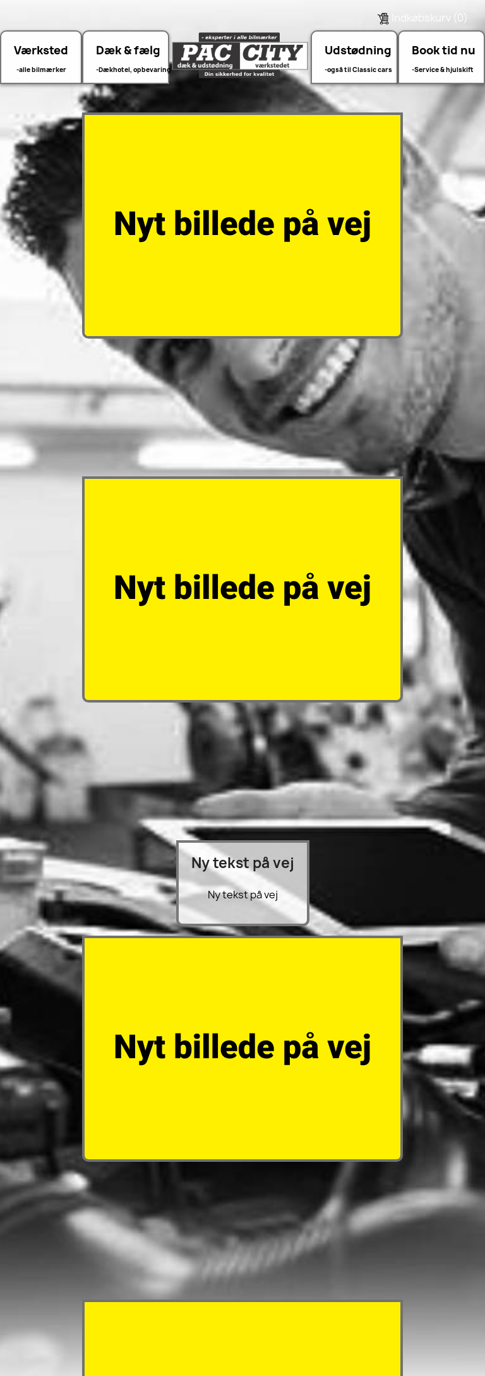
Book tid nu (444, 50)
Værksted (41, 50)
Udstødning (357, 50)
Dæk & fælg (128, 50)
